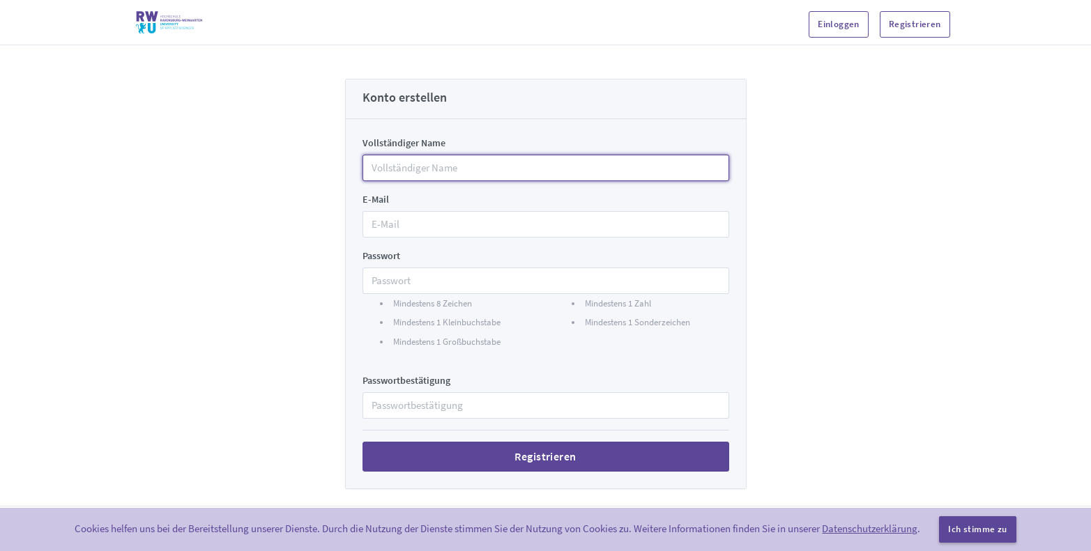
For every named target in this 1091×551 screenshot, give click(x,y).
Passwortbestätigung (406, 380)
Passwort (381, 255)
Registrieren (915, 24)
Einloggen (839, 24)
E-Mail (376, 199)
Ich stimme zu (977, 529)
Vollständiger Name (404, 143)
